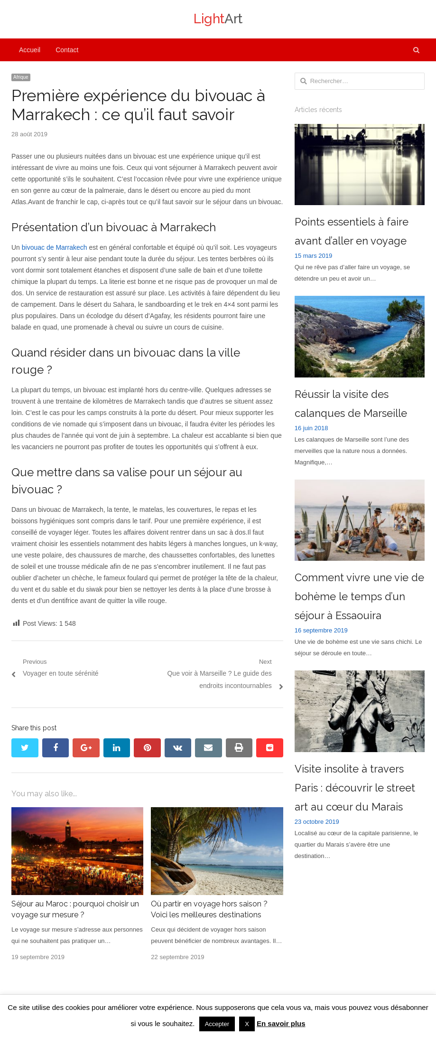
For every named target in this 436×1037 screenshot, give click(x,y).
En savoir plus (281, 1023)
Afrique (20, 77)
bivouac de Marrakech (54, 247)
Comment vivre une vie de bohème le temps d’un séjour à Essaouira (359, 596)
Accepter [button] (217, 1024)
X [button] (247, 1024)
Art (218, 19)
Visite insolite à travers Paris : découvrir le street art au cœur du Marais (355, 788)
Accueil (29, 50)
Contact (67, 50)
